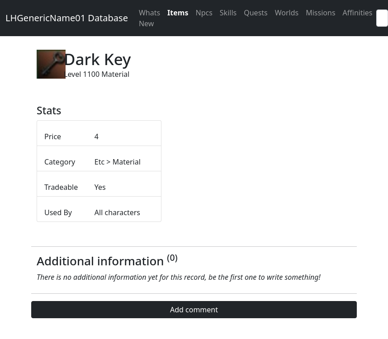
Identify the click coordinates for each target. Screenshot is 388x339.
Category (59, 162)
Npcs (203, 13)
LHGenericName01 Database (66, 18)
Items (177, 13)
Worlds (286, 13)
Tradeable (61, 187)
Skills (228, 13)
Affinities (358, 13)
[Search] (382, 18)
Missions (320, 13)
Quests (256, 13)
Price (52, 136)
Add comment (194, 310)
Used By (58, 212)
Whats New (149, 18)
